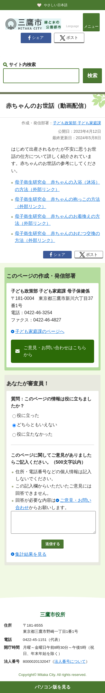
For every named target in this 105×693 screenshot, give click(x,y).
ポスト (69, 38)
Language (72, 26)
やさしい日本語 (55, 5)
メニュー (91, 26)
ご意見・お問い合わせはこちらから (55, 351)
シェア (36, 37)
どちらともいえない (34, 424)
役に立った (25, 415)
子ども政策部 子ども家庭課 (77, 123)
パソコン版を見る (53, 687)
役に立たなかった (32, 434)
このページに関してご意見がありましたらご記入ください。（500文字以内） (51, 459)
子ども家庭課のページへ (39, 331)
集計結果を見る (30, 558)
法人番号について (70, 661)
